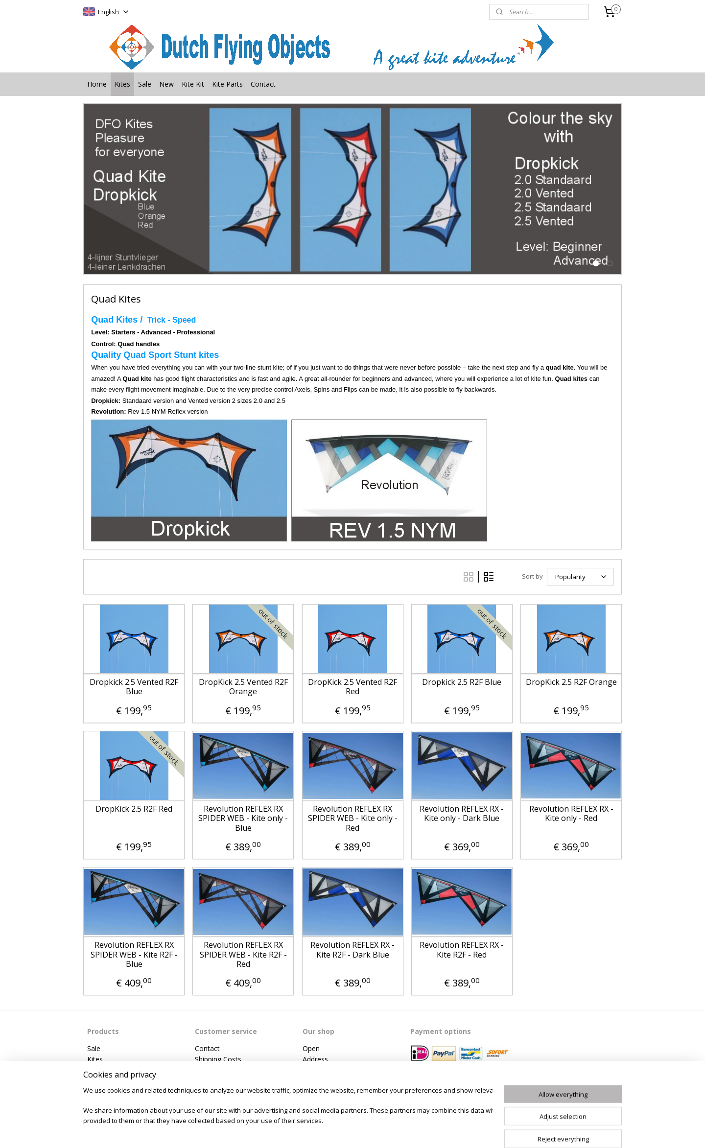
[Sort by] (580, 576)
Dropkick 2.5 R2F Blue (461, 682)
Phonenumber (325, 1070)
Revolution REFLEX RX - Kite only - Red (571, 813)
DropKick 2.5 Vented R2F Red (352, 687)
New (166, 84)
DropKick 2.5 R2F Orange (570, 682)
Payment (209, 1070)
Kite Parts (227, 84)
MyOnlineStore (469, 1130)
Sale (144, 84)
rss (343, 1130)
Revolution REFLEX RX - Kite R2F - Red (462, 949)
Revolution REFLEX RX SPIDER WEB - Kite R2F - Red (243, 954)
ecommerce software (382, 1130)
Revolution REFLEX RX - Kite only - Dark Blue (462, 813)
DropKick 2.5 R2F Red (133, 809)
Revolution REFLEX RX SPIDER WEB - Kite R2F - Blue (133, 954)
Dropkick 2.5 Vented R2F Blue (134, 687)
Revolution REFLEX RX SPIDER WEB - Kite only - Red (352, 818)
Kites (122, 84)
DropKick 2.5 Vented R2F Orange (243, 687)
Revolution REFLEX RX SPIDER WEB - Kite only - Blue (243, 818)
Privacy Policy (216, 1081)
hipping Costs (220, 1059)
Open (311, 1048)
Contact (263, 84)
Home (97, 84)
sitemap (322, 1130)
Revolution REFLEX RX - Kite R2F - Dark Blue (352, 949)
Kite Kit (193, 84)
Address (315, 1059)
